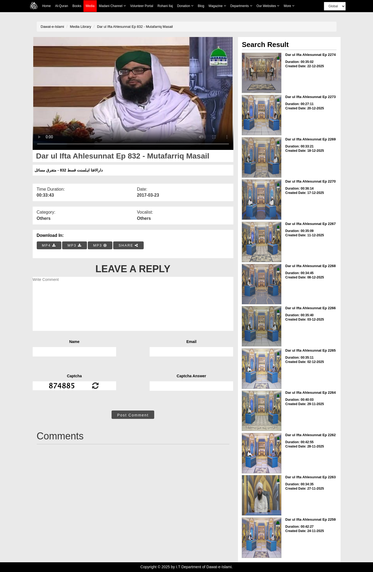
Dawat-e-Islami (52, 27)
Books (76, 6)
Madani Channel (112, 6)
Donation (185, 6)
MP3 (75, 245)
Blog (201, 6)
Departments (241, 6)
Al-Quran (61, 6)
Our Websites (268, 6)
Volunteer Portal (141, 6)
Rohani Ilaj (165, 6)
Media (90, 6)
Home (46, 6)
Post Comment (133, 415)
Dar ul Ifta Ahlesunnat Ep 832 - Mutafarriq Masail (135, 27)
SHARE (128, 245)
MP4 (49, 245)
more (289, 6)
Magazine (217, 6)
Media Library (80, 27)
